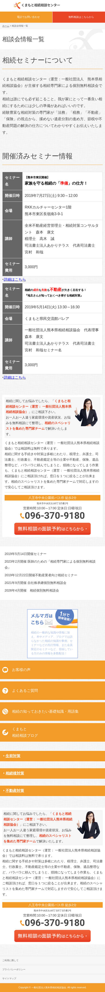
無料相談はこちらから (81, 17)
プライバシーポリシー (13, 969)
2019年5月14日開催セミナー (25, 554)
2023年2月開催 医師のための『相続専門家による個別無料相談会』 (50, 564)
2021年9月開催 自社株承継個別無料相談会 (35, 583)
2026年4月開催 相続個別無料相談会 (32, 590)
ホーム (5, 26)
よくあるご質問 (25, 691)
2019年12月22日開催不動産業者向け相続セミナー (41, 575)
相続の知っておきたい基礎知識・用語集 (45, 711)
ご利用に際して (10, 960)
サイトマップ (9, 978)
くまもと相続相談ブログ (25, 732)
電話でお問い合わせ (28, 17)
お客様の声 (21, 670)
